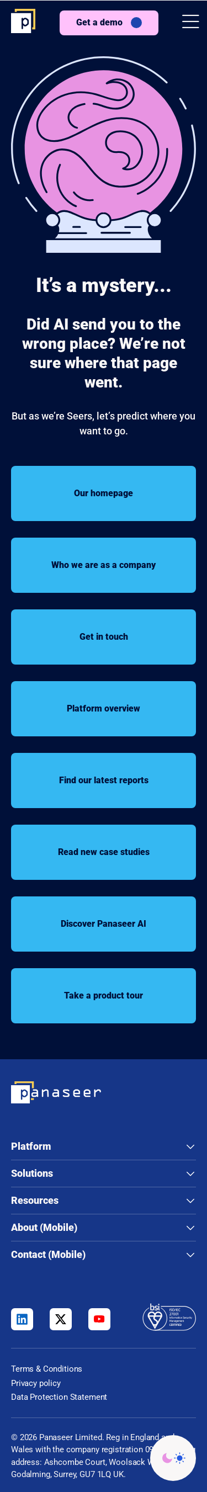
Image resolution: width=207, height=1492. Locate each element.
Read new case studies (104, 852)
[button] (190, 23)
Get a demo (99, 22)
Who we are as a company (103, 565)
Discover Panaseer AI (103, 923)
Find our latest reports (103, 780)
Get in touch (103, 636)
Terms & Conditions (46, 1369)
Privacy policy (36, 1383)
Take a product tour (103, 995)
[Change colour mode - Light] (173, 1458)
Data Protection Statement (59, 1397)
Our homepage (103, 493)
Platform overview (103, 708)
